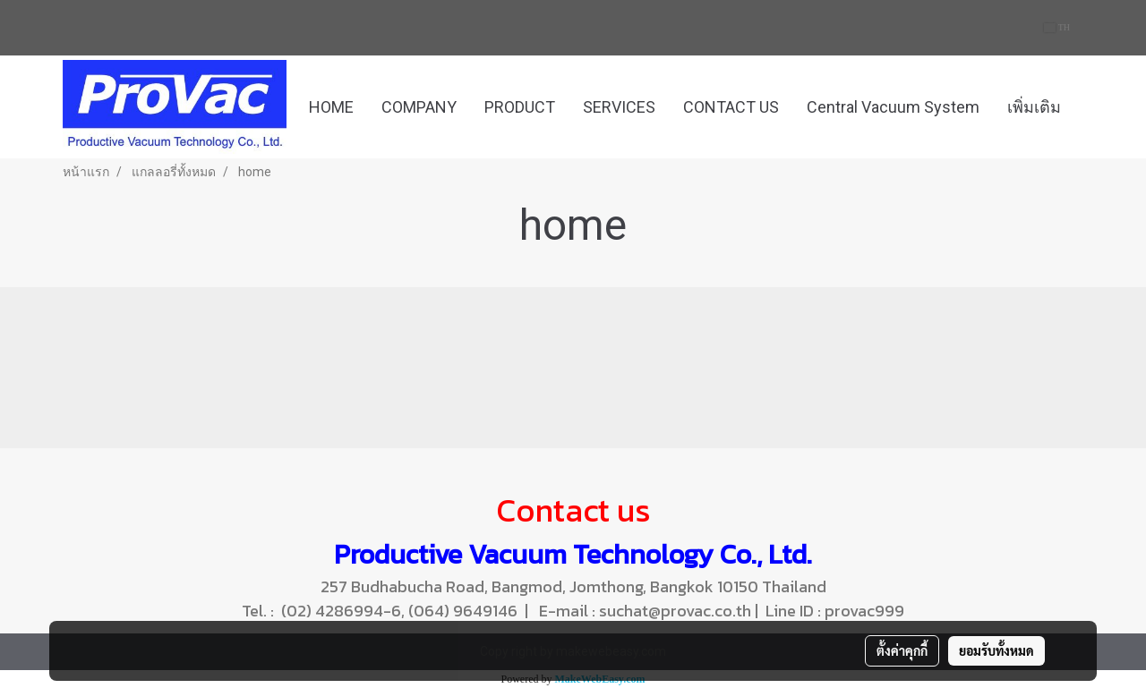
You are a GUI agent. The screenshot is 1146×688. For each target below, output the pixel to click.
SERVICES (619, 107)
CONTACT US (731, 107)
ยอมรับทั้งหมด (996, 650)
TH (1057, 27)
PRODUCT (519, 107)
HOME (331, 107)
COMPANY (419, 107)
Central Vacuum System (893, 107)
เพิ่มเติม (1034, 107)
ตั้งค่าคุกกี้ (902, 650)
